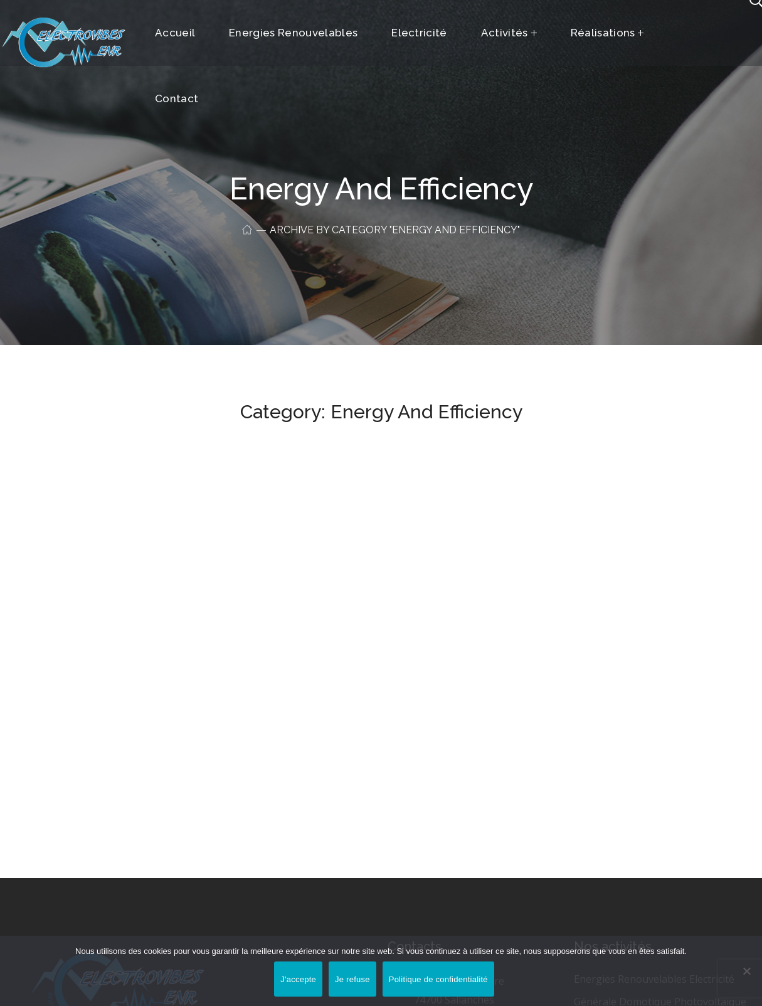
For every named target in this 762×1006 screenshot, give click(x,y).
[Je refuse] (746, 971)
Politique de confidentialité (438, 979)
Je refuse (352, 979)
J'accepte (298, 979)
